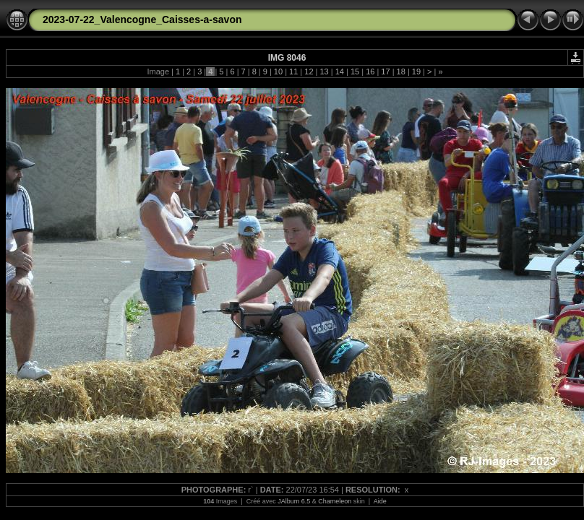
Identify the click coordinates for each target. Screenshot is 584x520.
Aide (380, 501)
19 (416, 71)
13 (323, 71)
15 (354, 71)
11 (293, 71)
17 (385, 71)
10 (278, 71)
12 (308, 71)
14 (339, 71)
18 (401, 71)
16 (370, 71)
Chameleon (334, 501)
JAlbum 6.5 (294, 501)
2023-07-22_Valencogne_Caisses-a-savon (142, 19)
